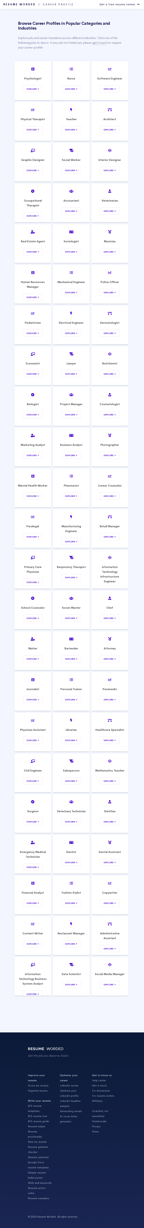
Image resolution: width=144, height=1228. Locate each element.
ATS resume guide (38, 1121)
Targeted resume (38, 1090)
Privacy (96, 1126)
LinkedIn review (69, 1085)
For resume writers (103, 1095)
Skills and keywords (40, 1182)
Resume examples (38, 1198)
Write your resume (39, 1100)
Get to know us (102, 1075)
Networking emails (71, 1111)
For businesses (101, 1090)
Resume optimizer (38, 1157)
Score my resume (38, 1085)
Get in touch (99, 1085)
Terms (95, 1131)
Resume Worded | (38, 4)
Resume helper (36, 1126)
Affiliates (97, 1101)
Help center (99, 1080)
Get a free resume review (119, 4)
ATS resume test (37, 1116)
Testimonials (99, 1121)
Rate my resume (37, 1141)
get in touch (99, 43)
